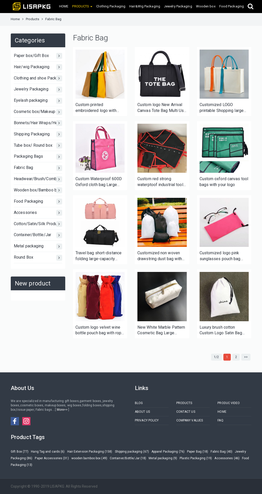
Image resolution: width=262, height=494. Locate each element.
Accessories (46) (226, 458)
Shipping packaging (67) (132, 451)
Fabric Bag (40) (221, 451)
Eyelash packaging (38, 101)
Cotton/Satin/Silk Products (38, 224)
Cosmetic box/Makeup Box (38, 112)
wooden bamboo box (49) (89, 458)
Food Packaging (231, 6)
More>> (62, 409)
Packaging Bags (38, 157)
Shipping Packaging (38, 134)
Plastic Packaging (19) (196, 458)
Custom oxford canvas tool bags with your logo (224, 181)
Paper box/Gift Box (38, 56)
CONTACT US (185, 411)
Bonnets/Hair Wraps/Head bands (38, 123)
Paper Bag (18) (197, 451)
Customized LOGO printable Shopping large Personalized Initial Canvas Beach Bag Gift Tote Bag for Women (222, 108)
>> (246, 357)
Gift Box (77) (19, 451)
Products (32, 19)
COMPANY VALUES (189, 420)
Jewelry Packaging (178, 6)
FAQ (220, 420)
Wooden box (205, 6)
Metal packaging (38, 246)
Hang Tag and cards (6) (47, 451)
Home (15, 19)
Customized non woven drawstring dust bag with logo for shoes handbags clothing (160, 256)
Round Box (38, 258)
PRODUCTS (184, 403)
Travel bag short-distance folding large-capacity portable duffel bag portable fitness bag (98, 256)
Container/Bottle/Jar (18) (128, 458)
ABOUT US (142, 411)
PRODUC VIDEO (228, 403)
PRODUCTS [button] (82, 6)
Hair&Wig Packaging (144, 6)
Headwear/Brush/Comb (38, 179)
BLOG (139, 403)
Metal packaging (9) (163, 458)
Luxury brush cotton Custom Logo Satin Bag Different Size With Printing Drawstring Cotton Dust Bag (223, 330)
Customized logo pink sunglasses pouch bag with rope (220, 256)
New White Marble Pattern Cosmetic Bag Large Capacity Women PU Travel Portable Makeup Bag (161, 330)
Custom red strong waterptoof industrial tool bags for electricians (160, 182)
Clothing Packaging (110, 6)
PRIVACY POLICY (147, 420)
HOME (63, 6)
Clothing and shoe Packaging (38, 78)
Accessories (38, 213)
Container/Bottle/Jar (38, 235)
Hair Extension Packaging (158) (89, 451)
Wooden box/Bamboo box (38, 190)
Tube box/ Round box (38, 145)
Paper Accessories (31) (52, 458)
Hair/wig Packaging (38, 67)
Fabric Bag (38, 168)
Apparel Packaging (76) (167, 451)
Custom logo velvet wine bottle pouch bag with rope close (99, 330)
